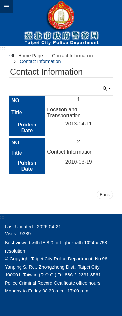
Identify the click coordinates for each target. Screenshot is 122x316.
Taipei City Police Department (61, 23)
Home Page (30, 55)
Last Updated (19, 226)
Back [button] (105, 194)
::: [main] (11, 54)
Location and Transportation (64, 112)
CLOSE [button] (107, 88)
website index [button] (6, 6)
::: (2, 48)
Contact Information (72, 55)
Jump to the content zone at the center (3, 3)
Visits (10, 233)
